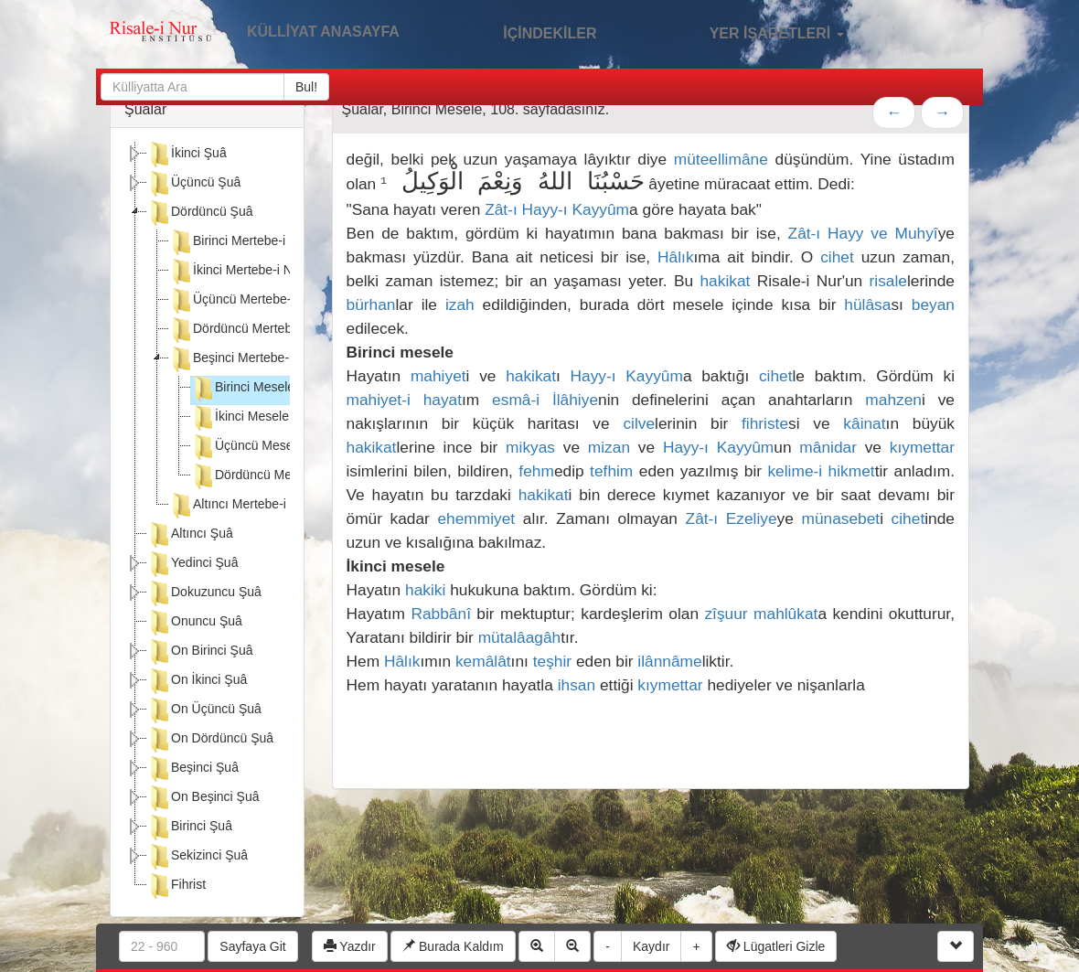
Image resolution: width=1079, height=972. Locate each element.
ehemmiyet (476, 518)
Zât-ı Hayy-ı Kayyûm (557, 209)
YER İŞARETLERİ (757, 31)
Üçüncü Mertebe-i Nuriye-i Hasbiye (280, 301)
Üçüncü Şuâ (193, 184)
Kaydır (651, 946)
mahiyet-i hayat (405, 399)
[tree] (207, 522)
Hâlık (675, 257)
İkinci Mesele (240, 418)
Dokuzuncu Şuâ (204, 593)
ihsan (576, 685)
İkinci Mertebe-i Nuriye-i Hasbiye (273, 271)
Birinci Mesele (242, 388)
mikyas (530, 447)
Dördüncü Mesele (253, 476)
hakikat (725, 281)
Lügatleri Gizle (776, 946)
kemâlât (483, 661)
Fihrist (176, 886)
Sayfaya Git (252, 946)
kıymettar (922, 447)
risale (888, 281)
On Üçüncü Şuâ (204, 710)
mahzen (893, 399)
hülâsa (867, 304)
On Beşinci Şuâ (203, 798)
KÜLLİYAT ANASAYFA (323, 31)
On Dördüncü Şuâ (210, 740)
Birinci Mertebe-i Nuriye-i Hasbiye (276, 242)
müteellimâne (721, 159)
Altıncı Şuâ (190, 535)
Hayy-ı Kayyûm (627, 376)
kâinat (864, 423)
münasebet (840, 518)
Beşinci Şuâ (193, 769)
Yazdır (350, 946)
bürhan (371, 304)
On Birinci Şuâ (199, 652)
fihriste (765, 423)
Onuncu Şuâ (194, 623)
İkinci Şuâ (187, 154)
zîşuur (725, 613)
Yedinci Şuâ (192, 564)
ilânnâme (669, 661)
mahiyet (438, 376)
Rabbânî (441, 613)
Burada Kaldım (453, 946)
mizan (609, 447)
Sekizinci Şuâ (197, 857)
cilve (639, 423)
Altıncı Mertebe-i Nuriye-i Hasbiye (276, 505)
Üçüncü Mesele (247, 447)
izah (460, 304)
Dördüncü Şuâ (200, 213)
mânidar (828, 447)
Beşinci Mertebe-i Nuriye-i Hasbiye (279, 359)
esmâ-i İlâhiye (545, 399)
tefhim (611, 471)
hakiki (425, 590)
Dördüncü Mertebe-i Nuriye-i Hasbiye (286, 330)
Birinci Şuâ (189, 827)
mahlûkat (785, 613)
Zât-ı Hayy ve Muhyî (863, 233)
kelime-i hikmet (820, 471)
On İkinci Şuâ (197, 681)
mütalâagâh (519, 637)
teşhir (552, 661)
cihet (837, 257)
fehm (536, 471)
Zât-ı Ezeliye (731, 518)
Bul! (306, 87)
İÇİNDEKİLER (530, 31)
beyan (933, 304)
